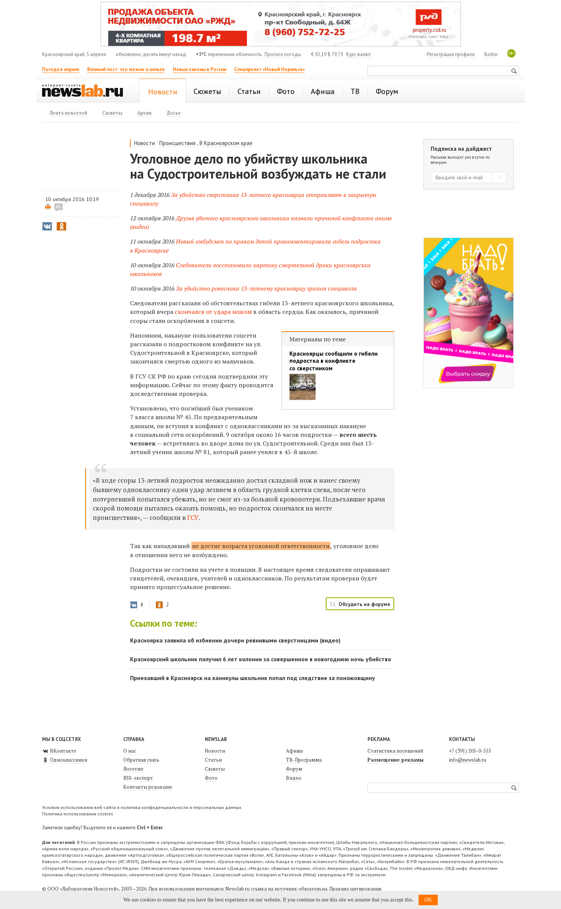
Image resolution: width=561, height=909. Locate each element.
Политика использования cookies (77, 814)
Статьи (213, 759)
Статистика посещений (395, 750)
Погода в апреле (60, 69)
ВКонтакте (59, 750)
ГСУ (192, 517)
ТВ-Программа (304, 759)
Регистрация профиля (451, 54)
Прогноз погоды (283, 54)
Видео (293, 777)
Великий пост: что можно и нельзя (126, 69)
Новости (144, 143)
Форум (294, 768)
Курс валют (358, 54)
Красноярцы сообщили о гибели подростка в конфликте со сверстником (333, 360)
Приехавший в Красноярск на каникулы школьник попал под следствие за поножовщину (252, 678)
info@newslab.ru (467, 759)
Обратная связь (141, 759)
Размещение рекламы (395, 759)
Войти (490, 54)
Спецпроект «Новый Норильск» (269, 69)
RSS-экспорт (138, 777)
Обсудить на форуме (364, 604)
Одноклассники (64, 759)
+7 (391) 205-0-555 (470, 750)
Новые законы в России (199, 69)
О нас (129, 750)
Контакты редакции (147, 786)
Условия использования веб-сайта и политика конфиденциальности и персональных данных (141, 807)
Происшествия (177, 143)
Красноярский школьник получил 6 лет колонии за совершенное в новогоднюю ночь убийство (260, 659)
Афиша (294, 750)
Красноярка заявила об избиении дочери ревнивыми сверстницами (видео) (235, 640)
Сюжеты (215, 768)
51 (58, 207)
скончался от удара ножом (214, 312)
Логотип (133, 768)
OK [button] (428, 900)
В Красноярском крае (226, 143)
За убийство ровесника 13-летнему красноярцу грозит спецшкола (266, 288)
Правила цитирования (355, 888)
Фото (211, 777)
